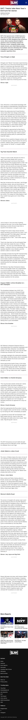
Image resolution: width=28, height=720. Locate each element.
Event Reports (4, 665)
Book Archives (4, 673)
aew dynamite (4, 692)
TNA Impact (3, 696)
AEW (2, 702)
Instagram (3, 712)
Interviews (3, 667)
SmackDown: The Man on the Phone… (20, 641)
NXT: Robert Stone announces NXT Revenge (21, 627)
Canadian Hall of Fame (6, 669)
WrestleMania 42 (5, 690)
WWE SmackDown (5, 700)
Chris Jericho (4, 698)
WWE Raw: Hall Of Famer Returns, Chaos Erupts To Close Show (7, 642)
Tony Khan (3, 688)
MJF (2, 694)
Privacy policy (4, 681)
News (2, 661)
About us (3, 679)
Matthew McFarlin (5, 13)
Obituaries (3, 671)
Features (3, 663)
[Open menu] (26, 2)
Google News (4, 708)
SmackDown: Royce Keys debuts (7, 627)
